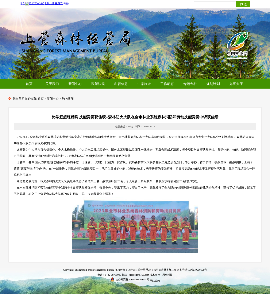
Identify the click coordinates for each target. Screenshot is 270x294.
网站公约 (155, 280)
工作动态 (167, 84)
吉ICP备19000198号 (196, 269)
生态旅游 (144, 84)
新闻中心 (75, 84)
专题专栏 (190, 84)
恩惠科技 (167, 274)
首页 (29, 84)
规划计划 (213, 84)
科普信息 (121, 84)
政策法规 (98, 84)
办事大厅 (236, 84)
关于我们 (52, 84)
